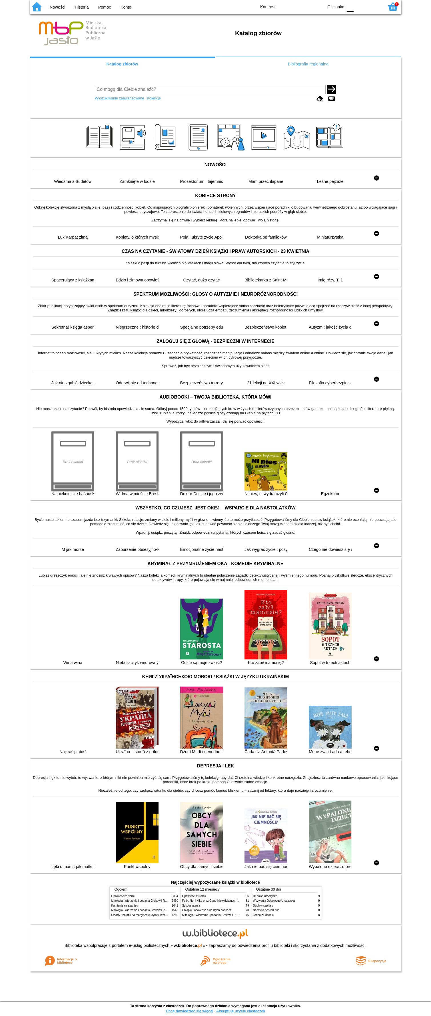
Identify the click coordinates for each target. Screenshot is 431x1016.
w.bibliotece (188, 945)
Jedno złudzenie (263, 915)
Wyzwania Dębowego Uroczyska (274, 900)
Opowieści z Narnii (123, 896)
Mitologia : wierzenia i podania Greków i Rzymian (142, 900)
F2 (373, 6)
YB (306, 6)
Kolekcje (154, 98)
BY (318, 6)
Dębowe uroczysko (265, 896)
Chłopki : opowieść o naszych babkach (207, 910)
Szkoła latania (191, 905)
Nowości (57, 7)
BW (294, 6)
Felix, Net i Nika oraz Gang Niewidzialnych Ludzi (213, 900)
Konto (126, 7)
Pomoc (104, 7)
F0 (350, 6)
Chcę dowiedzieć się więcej (189, 1011)
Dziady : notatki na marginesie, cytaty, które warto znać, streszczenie (155, 915)
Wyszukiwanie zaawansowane (119, 98)
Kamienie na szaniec (124, 905)
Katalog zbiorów (122, 64)
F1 (360, 6)
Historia (82, 7)
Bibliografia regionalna (308, 64)
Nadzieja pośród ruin (266, 910)
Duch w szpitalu (263, 905)
